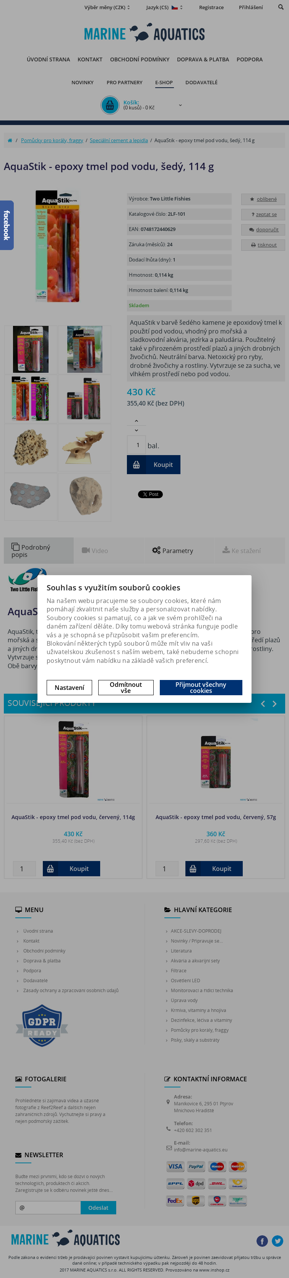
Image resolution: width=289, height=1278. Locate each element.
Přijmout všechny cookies (200, 687)
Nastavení (69, 687)
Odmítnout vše (126, 687)
